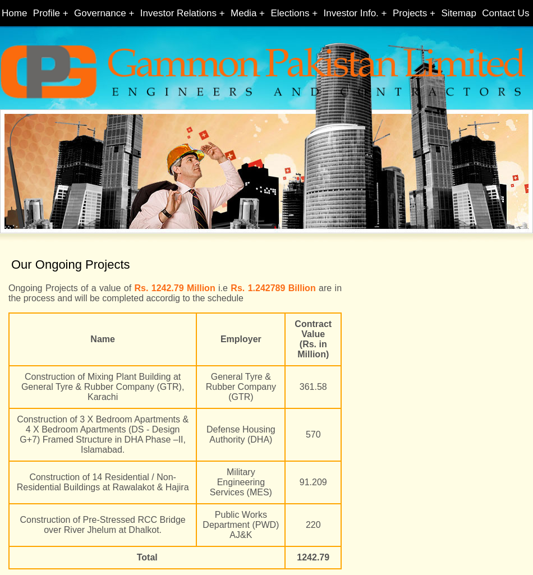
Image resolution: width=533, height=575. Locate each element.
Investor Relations (178, 13)
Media (243, 13)
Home (14, 13)
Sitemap (458, 13)
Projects (410, 13)
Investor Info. (351, 13)
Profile (46, 13)
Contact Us (505, 13)
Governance (100, 13)
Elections (289, 13)
